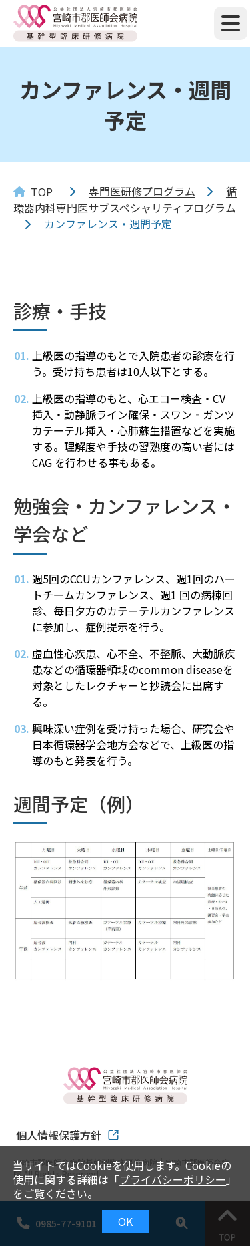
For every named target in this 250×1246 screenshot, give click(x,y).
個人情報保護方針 (58, 1135)
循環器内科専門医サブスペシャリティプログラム (125, 199)
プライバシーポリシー (172, 1179)
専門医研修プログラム (142, 191)
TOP (42, 192)
